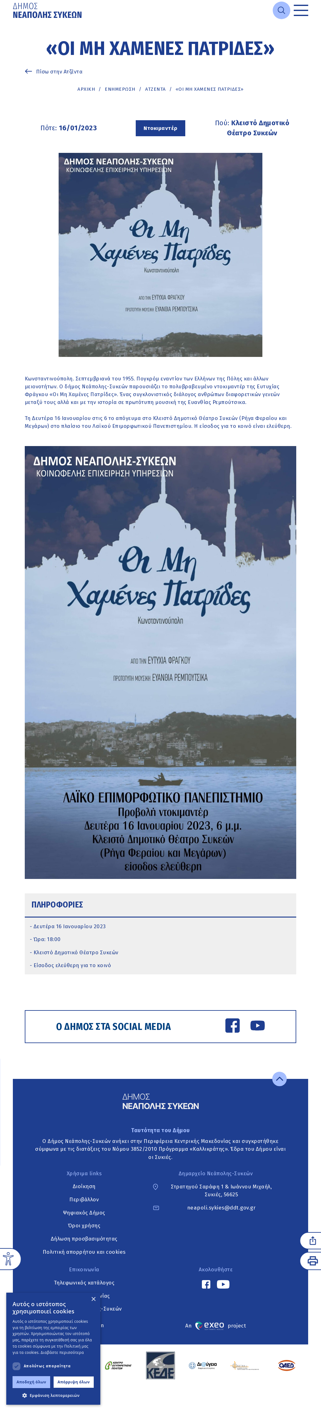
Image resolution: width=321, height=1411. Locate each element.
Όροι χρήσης (84, 1226)
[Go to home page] (48, 10)
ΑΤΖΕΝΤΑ (155, 89)
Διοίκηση (84, 1186)
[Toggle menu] (301, 10)
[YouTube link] (257, 1026)
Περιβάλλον (84, 1199)
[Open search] (281, 10)
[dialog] (53, 1349)
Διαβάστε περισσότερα (62, 1352)
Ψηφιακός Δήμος (84, 1212)
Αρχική (86, 89)
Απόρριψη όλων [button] (74, 1382)
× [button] (93, 1299)
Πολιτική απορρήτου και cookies (84, 1252)
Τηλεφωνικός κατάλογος (84, 1282)
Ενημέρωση (120, 89)
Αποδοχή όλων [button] (31, 1382)
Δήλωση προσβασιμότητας (84, 1239)
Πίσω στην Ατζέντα (59, 71)
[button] (53, 1395)
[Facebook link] (232, 1026)
